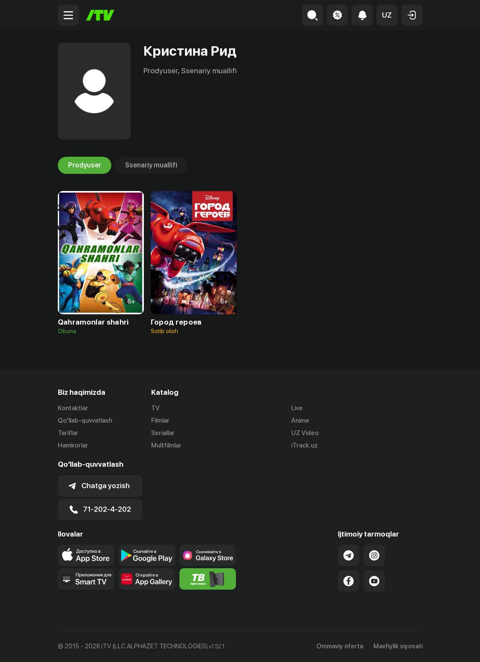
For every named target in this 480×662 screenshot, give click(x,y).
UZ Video (305, 433)
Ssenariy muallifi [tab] (151, 165)
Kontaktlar (73, 408)
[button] (387, 15)
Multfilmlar (166, 445)
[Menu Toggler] (68, 15)
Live (297, 408)
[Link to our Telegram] (348, 555)
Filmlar (160, 420)
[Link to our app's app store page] (86, 555)
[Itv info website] (207, 579)
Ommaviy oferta (339, 646)
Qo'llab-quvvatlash (85, 420)
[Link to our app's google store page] (147, 555)
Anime (300, 420)
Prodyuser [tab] (84, 165)
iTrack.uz (304, 445)
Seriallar (163, 433)
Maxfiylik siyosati (398, 646)
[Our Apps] (86, 579)
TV (155, 408)
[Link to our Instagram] (374, 555)
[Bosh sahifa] (100, 15)
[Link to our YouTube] (374, 581)
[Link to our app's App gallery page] (147, 579)
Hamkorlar (73, 445)
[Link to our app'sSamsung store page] (207, 555)
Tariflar (68, 433)
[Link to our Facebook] (348, 581)
